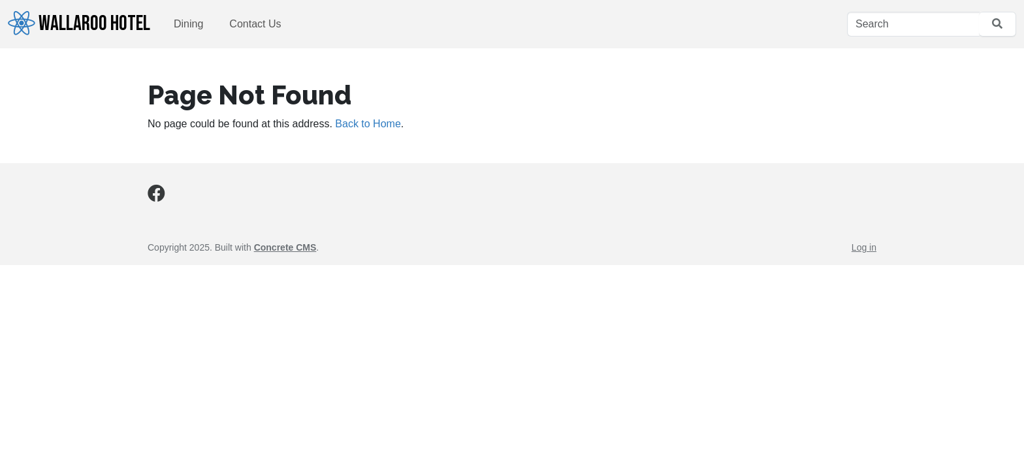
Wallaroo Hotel (79, 23)
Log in (864, 247)
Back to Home (367, 123)
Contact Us (255, 23)
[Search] (913, 24)
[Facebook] (156, 196)
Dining (188, 23)
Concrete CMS (285, 247)
